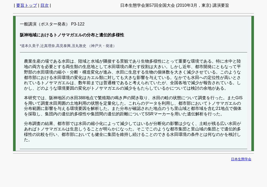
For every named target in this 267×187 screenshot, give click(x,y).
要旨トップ (26, 5)
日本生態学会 (241, 159)
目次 (44, 5)
